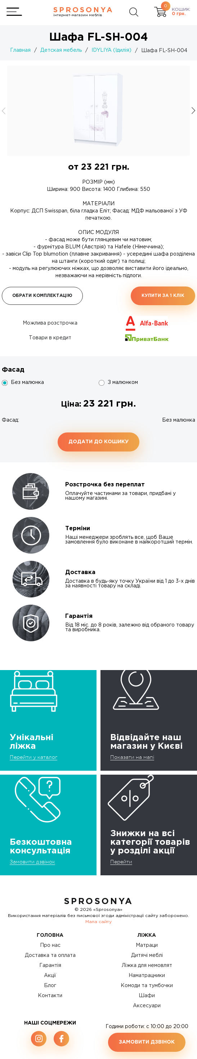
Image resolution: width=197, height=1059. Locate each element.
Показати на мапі (132, 757)
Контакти (50, 996)
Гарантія (50, 965)
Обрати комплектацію (42, 296)
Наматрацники (147, 975)
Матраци (147, 945)
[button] (193, 110)
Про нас (50, 945)
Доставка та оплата (50, 955)
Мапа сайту (98, 922)
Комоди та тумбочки (147, 986)
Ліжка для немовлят (147, 965)
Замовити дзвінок (32, 862)
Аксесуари (147, 1006)
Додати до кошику (98, 442)
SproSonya (98, 902)
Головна (50, 935)
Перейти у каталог (33, 757)
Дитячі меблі (147, 955)
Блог (50, 986)
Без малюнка (27, 382)
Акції (50, 975)
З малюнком (123, 382)
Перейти (121, 862)
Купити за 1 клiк (163, 296)
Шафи (147, 996)
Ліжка (147, 935)
